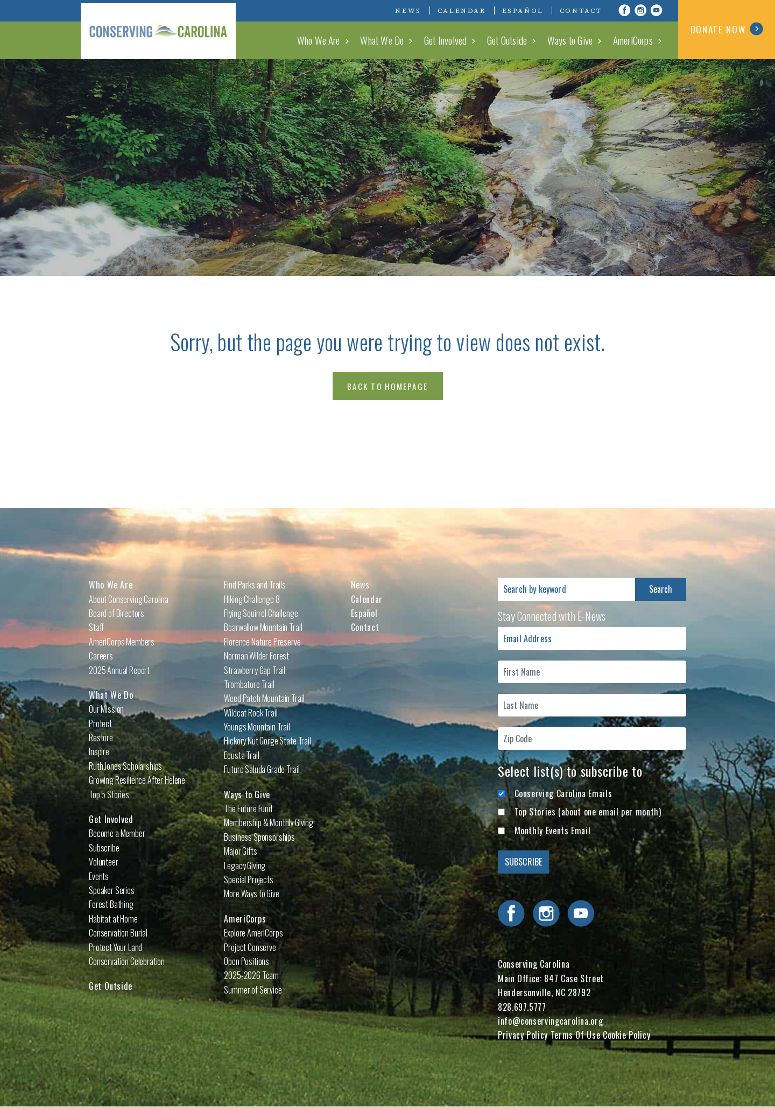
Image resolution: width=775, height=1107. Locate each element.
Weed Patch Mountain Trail (264, 698)
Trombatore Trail (249, 684)
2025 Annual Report (119, 670)
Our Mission (106, 708)
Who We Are (324, 39)
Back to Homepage (387, 386)
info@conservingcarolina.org (550, 1020)
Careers (101, 655)
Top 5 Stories (109, 794)
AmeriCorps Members (121, 641)
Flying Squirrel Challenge (261, 613)
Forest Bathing (111, 904)
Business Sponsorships (259, 837)
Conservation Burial (118, 932)
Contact (581, 10)
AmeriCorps (633, 39)
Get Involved (448, 39)
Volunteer (103, 861)
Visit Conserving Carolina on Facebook (624, 10)
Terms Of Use (576, 1034)
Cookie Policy (626, 1034)
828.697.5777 (522, 1006)
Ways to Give (571, 39)
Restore (101, 737)
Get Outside (510, 39)
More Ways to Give (251, 893)
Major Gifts (240, 851)
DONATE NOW (727, 29)
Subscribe (104, 847)
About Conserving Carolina (128, 599)
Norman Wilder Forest (256, 655)
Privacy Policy (523, 1034)
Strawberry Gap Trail (254, 670)
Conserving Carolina (161, 29)
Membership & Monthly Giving (268, 822)
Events (99, 876)
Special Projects (248, 879)
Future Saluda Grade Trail (261, 769)
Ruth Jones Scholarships (125, 766)
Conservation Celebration (127, 961)
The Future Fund (248, 808)
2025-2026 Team (251, 975)
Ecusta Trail (241, 755)
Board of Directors (116, 613)
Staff (96, 627)
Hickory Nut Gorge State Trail (267, 740)
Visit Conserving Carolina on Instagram (640, 10)
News (408, 10)
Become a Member (117, 833)
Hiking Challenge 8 (251, 599)
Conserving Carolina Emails (563, 793)
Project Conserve (250, 947)
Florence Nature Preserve (262, 641)
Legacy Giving (244, 865)
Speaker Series (112, 890)
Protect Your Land (115, 947)
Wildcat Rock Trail (250, 712)
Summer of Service (252, 989)
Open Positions (246, 961)
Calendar (462, 10)
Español (523, 10)
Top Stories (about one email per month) (588, 811)
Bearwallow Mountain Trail (263, 627)
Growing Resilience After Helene (137, 780)
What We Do (386, 39)
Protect (100, 723)
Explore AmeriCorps (253, 932)
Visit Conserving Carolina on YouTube (657, 10)
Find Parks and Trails (255, 584)
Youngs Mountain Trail (257, 726)
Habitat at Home (113, 918)
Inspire (99, 751)
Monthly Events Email (553, 830)
